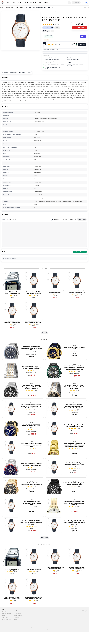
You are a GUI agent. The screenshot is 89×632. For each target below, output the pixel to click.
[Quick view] (5, 273)
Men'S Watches (50, 14)
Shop (7, 2)
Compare (33, 2)
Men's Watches (17, 613)
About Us (4, 611)
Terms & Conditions (6, 613)
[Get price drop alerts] (48, 27)
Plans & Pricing (43, 2)
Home (15, 611)
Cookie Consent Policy (7, 619)
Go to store (82, 44)
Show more (44, 537)
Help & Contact (5, 621)
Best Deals (16, 617)
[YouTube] (87, 7)
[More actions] (52, 31)
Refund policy (5, 617)
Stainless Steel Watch (72, 11)
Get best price (80, 27)
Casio (44, 13)
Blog (26, 2)
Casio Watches (82, 11)
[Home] (2, 2)
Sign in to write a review (80, 251)
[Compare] (5, 279)
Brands (20, 2)
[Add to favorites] (57, 27)
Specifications (13, 72)
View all (44, 333)
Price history (22, 72)
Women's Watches (18, 615)
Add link (83, 36)
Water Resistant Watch (61, 11)
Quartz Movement (51, 11)
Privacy (3, 615)
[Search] (69, 2)
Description (5, 72)
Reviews (29, 72)
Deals (13, 2)
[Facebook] (85, 7)
